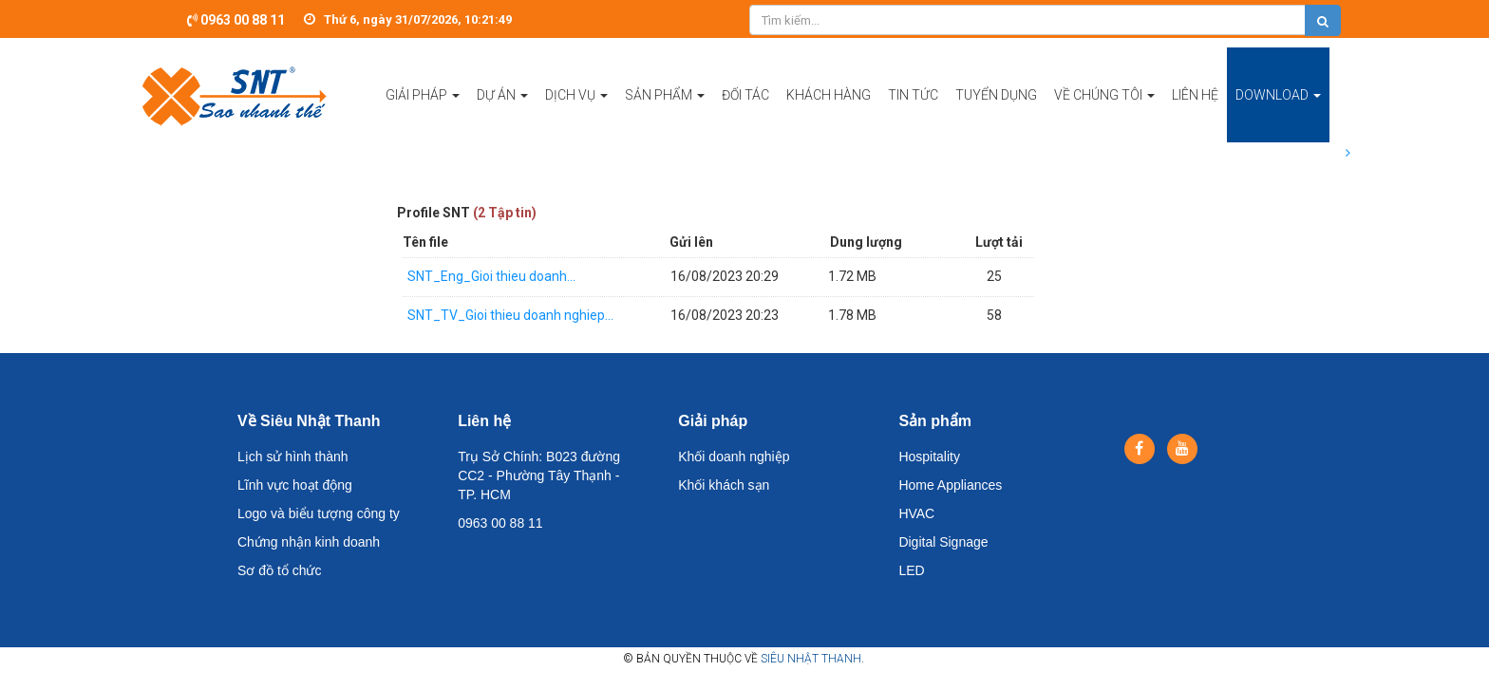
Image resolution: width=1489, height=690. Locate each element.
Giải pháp (712, 421)
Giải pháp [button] (423, 114)
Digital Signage (943, 542)
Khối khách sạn (723, 485)
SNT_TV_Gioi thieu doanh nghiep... (510, 315)
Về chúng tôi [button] (1104, 114)
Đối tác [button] (745, 95)
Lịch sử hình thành (293, 456)
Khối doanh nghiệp (733, 456)
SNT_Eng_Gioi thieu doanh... (491, 276)
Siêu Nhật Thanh (811, 658)
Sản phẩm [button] (665, 114)
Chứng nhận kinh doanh (308, 542)
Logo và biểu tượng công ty (318, 513)
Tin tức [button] (913, 95)
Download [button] (1278, 114)
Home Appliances (950, 485)
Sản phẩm (934, 421)
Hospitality (929, 456)
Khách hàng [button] (828, 95)
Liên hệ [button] (1195, 95)
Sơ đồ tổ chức (279, 570)
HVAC (916, 513)
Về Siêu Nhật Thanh (308, 421)
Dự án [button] (502, 114)
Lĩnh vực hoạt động (294, 485)
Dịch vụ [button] (576, 114)
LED (911, 570)
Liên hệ (484, 421)
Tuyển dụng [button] (996, 95)
